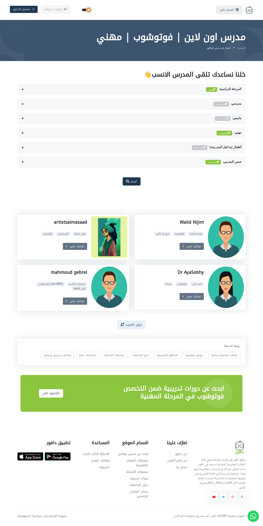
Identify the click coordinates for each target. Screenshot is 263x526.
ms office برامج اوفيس (50, 285)
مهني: (229, 134)
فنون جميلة (79, 234)
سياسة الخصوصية (29, 516)
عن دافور (181, 455)
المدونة (104, 468)
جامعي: (228, 119)
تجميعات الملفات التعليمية (137, 463)
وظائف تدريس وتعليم (57, 355)
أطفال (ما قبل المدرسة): (216, 148)
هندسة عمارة (196, 234)
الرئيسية (241, 48)
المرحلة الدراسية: (223, 90)
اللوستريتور (63, 234)
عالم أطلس (179, 516)
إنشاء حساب (55, 10)
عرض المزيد (131, 325)
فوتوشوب (179, 234)
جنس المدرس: (223, 162)
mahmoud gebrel (69, 273)
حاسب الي (197, 285)
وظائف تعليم (101, 461)
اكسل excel (79, 289)
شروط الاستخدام (55, 516)
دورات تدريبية (139, 479)
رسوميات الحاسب (77, 285)
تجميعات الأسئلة (114, 355)
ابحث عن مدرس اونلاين (133, 455)
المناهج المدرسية (167, 355)
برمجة (168, 285)
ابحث (131, 182)
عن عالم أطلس (177, 461)
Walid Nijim (192, 223)
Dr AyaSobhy (190, 273)
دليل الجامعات (140, 355)
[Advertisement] (128, 203)
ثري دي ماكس (162, 234)
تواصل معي (191, 246)
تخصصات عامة (87, 355)
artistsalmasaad (70, 223)
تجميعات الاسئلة (137, 472)
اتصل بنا (181, 468)
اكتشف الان (51, 394)
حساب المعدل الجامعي (138, 494)
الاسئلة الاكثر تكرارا (96, 455)
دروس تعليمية (194, 355)
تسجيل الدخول (24, 9)
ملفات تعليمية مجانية (224, 355)
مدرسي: (227, 104)
